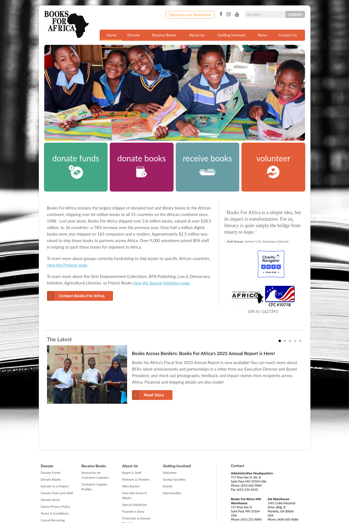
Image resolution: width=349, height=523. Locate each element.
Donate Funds (51, 473)
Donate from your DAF (57, 493)
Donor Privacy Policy (55, 507)
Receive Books (164, 35)
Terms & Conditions (55, 513)
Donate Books (51, 479)
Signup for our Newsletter (190, 14)
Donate (133, 35)
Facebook (220, 14)
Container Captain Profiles (94, 486)
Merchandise (172, 493)
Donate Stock (50, 500)
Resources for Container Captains (95, 475)
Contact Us (287, 35)
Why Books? (131, 486)
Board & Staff (131, 473)
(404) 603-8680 (288, 519)
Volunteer (170, 473)
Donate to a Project (55, 486)
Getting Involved (231, 35)
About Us (197, 35)
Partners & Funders (136, 479)
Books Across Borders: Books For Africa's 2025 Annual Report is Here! (203, 353)
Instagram (228, 14)
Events (167, 486)
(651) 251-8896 (251, 519)
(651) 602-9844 (251, 485)
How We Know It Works (134, 495)
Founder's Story (133, 511)
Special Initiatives (134, 505)
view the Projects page (67, 264)
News (262, 35)
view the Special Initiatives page (161, 282)
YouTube (237, 14)
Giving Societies (174, 479)
